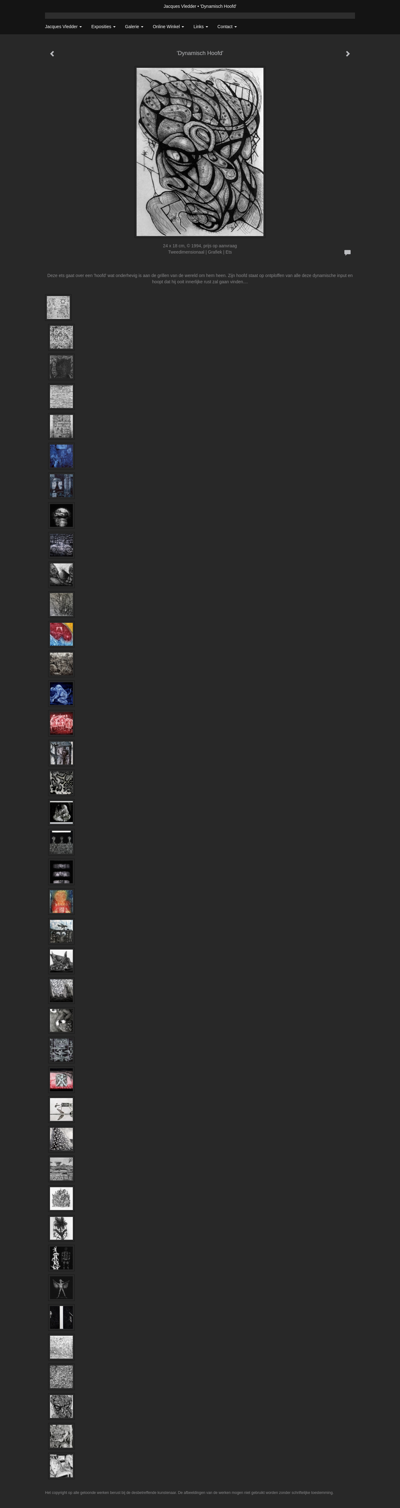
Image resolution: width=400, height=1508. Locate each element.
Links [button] (200, 26)
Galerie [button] (134, 26)
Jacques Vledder (180, 6)
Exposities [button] (103, 26)
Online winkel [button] (168, 26)
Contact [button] (227, 26)
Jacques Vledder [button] (63, 26)
